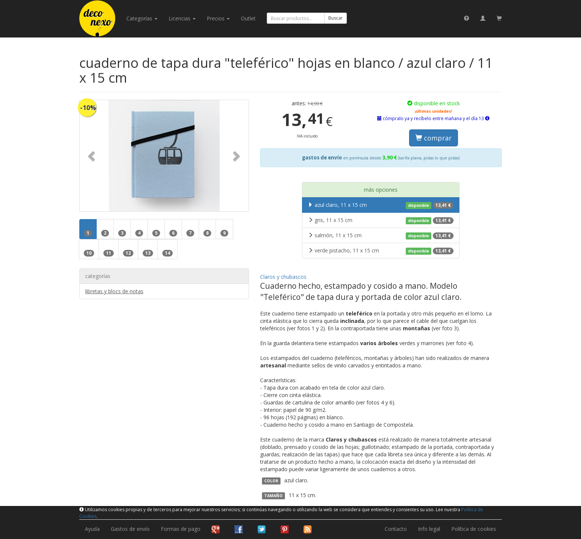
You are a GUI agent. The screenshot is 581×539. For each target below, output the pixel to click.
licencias (182, 18)
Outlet (248, 18)
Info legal (429, 528)
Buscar (335, 18)
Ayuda (92, 528)
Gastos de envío (130, 528)
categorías (141, 18)
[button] (92, 155)
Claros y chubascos (283, 276)
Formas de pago (180, 528)
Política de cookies (473, 528)
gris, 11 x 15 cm (381, 220)
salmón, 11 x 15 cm (381, 235)
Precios (218, 18)
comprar (433, 137)
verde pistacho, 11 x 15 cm (381, 250)
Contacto (396, 528)
